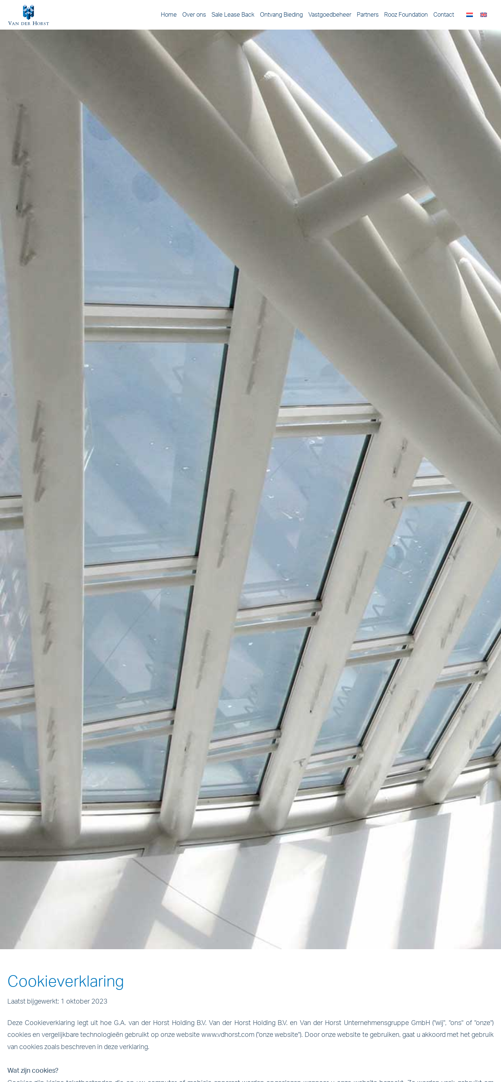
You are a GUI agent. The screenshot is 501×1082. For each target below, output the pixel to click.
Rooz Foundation (406, 15)
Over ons (194, 15)
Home (169, 15)
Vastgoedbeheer (329, 15)
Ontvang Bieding (281, 15)
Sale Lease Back (232, 15)
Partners (368, 15)
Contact (443, 15)
